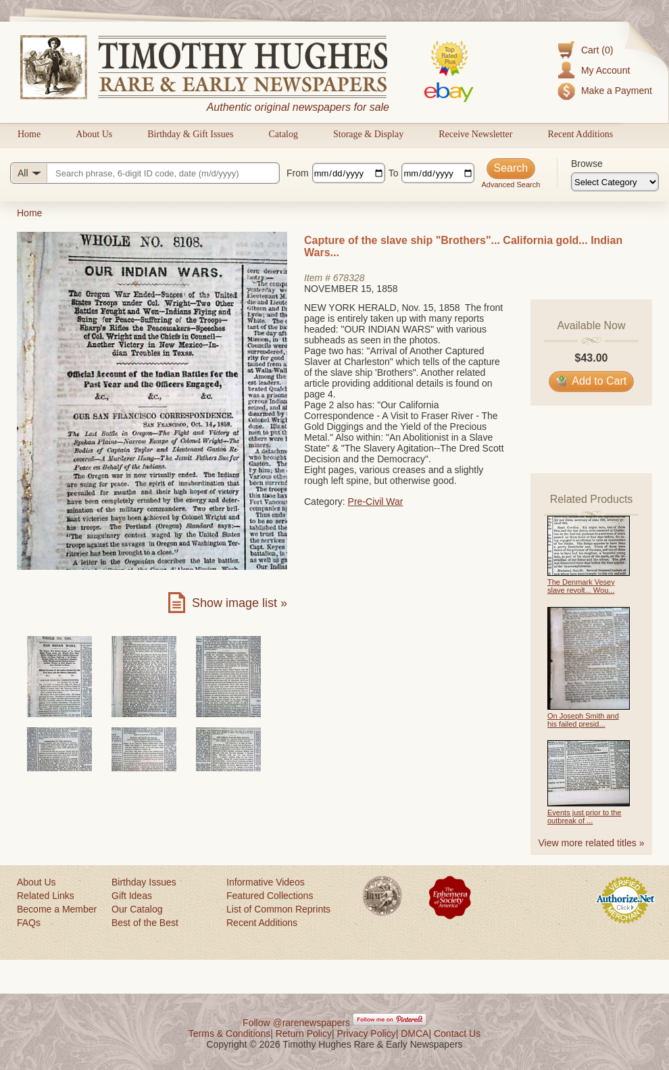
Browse (587, 163)
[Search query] (145, 173)
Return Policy (304, 1033)
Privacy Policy (366, 1033)
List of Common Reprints (278, 909)
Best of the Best (145, 922)
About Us (94, 134)
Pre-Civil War (375, 501)
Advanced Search (510, 184)
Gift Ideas (132, 895)
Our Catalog (137, 909)
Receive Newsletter (475, 134)
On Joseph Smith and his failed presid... (583, 720)
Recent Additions (580, 134)
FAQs (29, 922)
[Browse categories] (615, 181)
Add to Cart (591, 381)
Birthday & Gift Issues (190, 134)
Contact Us (457, 1033)
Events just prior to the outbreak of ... (584, 816)
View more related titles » (592, 842)
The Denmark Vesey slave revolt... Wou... (581, 586)
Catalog (283, 134)
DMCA (414, 1033)
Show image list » (239, 603)
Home (29, 134)
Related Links (45, 895)
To (394, 173)
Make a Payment (616, 90)
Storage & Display (368, 134)
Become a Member (57, 909)
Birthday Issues (144, 882)
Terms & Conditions (229, 1033)
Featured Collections (269, 895)
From (298, 173)
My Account (605, 70)
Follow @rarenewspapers (296, 1022)
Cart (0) (597, 50)
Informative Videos (265, 882)
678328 (349, 277)
